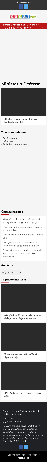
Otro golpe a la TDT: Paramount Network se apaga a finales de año (21, 244)
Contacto (7, 418)
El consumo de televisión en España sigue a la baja (22, 229)
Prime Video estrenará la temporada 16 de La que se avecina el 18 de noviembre (22, 253)
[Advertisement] (23, 54)
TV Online (8, 28)
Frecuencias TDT (21, 25)
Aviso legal (17, 414)
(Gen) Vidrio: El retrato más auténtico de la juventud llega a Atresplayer (22, 221)
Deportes (26, 28)
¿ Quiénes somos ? (12, 421)
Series (17, 28)
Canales (34, 25)
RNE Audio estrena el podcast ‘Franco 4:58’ (23, 236)
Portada (7, 25)
